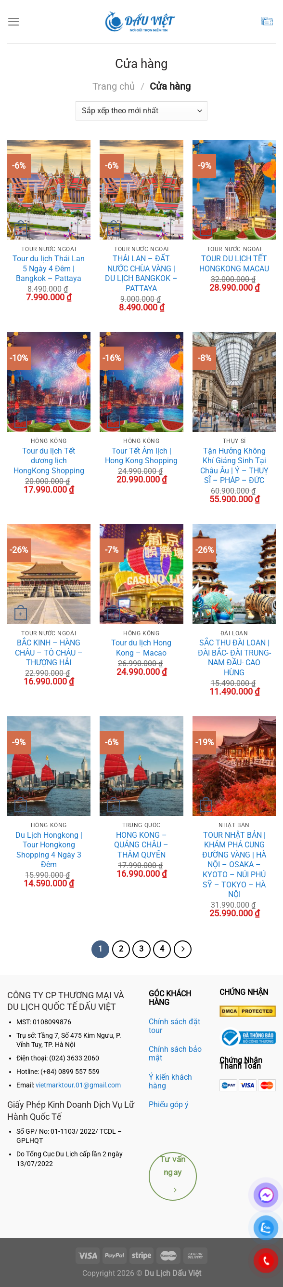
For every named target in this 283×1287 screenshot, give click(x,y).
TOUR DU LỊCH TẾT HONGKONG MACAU (234, 263)
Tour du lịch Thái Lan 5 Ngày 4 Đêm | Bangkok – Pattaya (49, 268)
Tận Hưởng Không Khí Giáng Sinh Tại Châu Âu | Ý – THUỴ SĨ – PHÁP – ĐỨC (234, 465)
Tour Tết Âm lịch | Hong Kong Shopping (141, 456)
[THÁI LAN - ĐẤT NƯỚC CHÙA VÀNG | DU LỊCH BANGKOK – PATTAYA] (141, 190)
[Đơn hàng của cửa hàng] (141, 111)
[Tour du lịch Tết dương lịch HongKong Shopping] (48, 382)
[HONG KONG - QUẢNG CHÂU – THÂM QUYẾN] (141, 766)
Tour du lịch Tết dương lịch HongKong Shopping (48, 460)
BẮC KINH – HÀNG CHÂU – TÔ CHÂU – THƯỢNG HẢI (49, 652)
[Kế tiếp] (183, 949)
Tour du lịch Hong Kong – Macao (141, 647)
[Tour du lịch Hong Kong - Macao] (141, 574)
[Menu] (13, 21)
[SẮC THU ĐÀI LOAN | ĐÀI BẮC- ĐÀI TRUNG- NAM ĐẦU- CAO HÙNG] (234, 574)
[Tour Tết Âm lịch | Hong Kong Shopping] (141, 382)
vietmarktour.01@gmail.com (78, 1085)
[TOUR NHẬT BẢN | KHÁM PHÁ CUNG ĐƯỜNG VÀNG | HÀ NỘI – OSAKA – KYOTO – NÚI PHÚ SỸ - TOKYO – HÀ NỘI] (234, 766)
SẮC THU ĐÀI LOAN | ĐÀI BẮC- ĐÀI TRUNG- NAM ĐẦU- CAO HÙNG (234, 657)
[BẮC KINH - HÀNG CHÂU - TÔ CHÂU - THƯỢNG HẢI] (48, 574)
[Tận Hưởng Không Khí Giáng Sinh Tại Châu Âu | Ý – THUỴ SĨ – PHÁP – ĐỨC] (234, 382)
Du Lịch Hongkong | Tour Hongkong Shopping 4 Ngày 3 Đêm (48, 850)
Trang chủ (113, 86)
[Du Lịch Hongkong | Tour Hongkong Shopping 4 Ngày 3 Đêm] (48, 766)
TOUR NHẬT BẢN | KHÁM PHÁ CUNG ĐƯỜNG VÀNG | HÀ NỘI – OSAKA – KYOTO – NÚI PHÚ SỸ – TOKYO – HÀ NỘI (234, 865)
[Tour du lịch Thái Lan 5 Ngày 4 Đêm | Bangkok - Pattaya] (48, 190)
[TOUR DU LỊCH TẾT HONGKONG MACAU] (234, 190)
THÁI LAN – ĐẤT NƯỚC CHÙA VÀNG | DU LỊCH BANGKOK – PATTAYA (141, 273)
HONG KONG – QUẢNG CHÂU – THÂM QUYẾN (141, 845)
